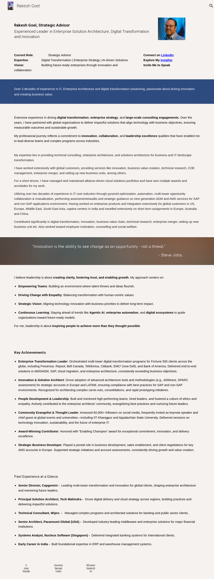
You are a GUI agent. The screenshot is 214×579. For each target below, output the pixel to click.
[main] (83, 29)
